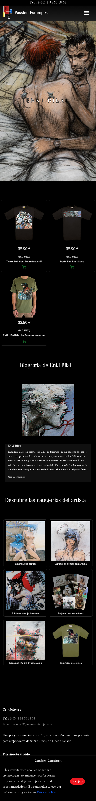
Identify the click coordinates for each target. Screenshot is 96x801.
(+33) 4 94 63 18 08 (52, 2)
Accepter (78, 781)
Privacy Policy (46, 792)
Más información (16, 477)
